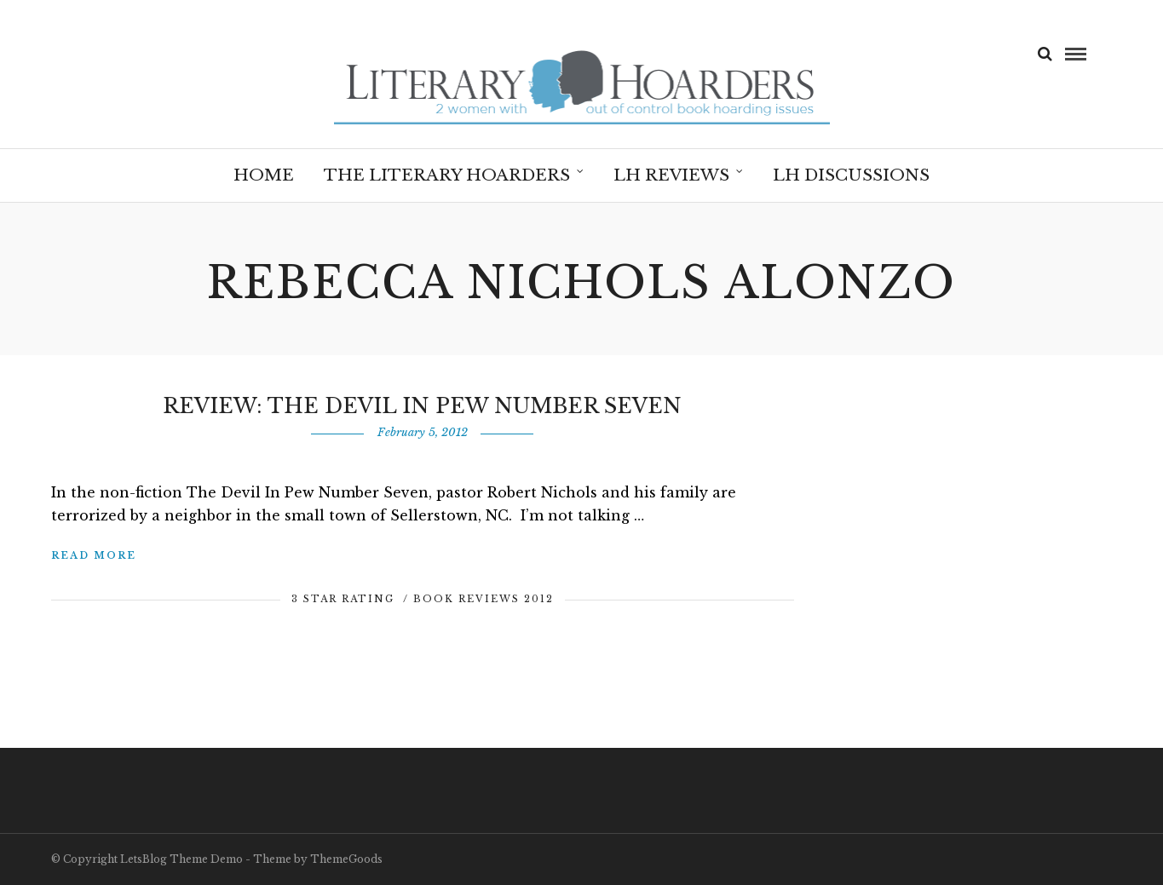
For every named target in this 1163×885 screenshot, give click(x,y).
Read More (93, 555)
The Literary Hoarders (447, 175)
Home (263, 175)
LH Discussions (851, 175)
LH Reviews (671, 175)
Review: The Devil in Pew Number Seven (422, 406)
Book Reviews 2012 (483, 599)
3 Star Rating (342, 599)
